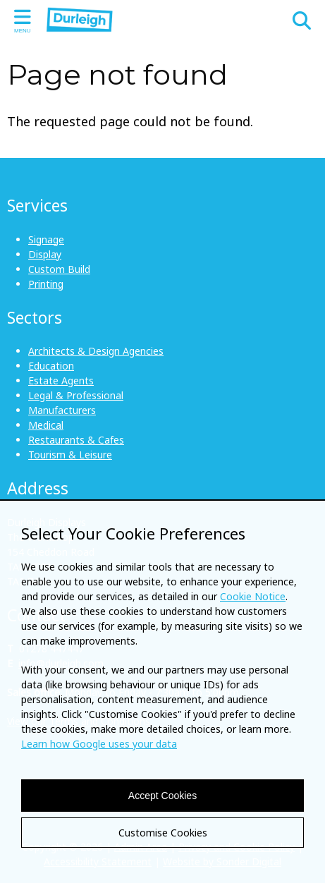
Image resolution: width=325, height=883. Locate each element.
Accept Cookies (162, 795)
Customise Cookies (162, 832)
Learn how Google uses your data (99, 743)
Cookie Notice (253, 596)
